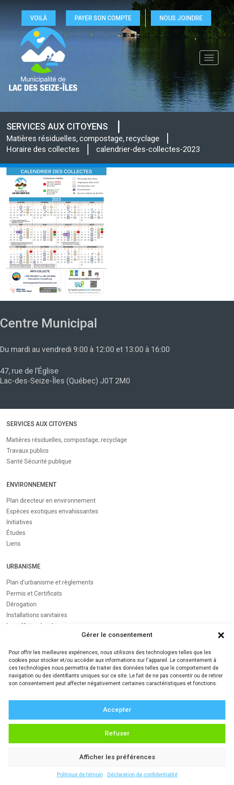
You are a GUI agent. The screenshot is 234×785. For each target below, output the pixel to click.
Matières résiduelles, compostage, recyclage (82, 138)
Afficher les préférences (117, 757)
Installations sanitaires (36, 615)
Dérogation (21, 604)
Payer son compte (103, 18)
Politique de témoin (80, 775)
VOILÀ (38, 18)
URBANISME (23, 566)
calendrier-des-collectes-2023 (148, 149)
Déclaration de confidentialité (142, 775)
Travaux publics (27, 450)
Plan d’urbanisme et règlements (50, 582)
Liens (13, 543)
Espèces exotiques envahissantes (52, 511)
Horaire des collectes (43, 149)
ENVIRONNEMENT (31, 484)
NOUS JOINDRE (181, 18)
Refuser (117, 733)
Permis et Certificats (34, 593)
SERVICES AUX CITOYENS (57, 126)
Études (15, 532)
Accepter (117, 710)
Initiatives (19, 522)
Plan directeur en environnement (51, 500)
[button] (221, 635)
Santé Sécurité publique (39, 461)
